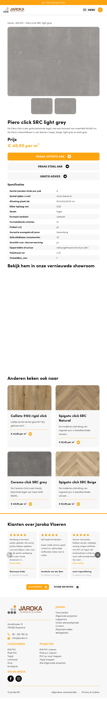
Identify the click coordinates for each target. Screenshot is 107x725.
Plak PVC (12, 652)
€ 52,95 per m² (67, 442)
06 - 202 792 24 (20, 634)
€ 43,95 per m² (19, 433)
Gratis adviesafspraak (67, 622)
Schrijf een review (63, 586)
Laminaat (13, 659)
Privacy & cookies (90, 692)
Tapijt (11, 656)
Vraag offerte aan (50, 156)
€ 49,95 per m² (19, 503)
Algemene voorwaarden (64, 692)
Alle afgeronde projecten (53, 662)
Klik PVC (20, 22)
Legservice (61, 619)
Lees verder (15, 563)
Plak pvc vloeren (48, 652)
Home (11, 22)
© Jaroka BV (14, 692)
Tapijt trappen (47, 659)
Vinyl (10, 662)
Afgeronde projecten (66, 615)
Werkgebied (62, 632)
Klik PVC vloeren (48, 649)
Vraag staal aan (50, 166)
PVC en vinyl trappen (50, 656)
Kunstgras (13, 666)
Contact (60, 625)
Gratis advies (50, 176)
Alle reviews (35, 586)
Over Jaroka (62, 612)
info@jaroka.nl (19, 637)
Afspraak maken (64, 629)
